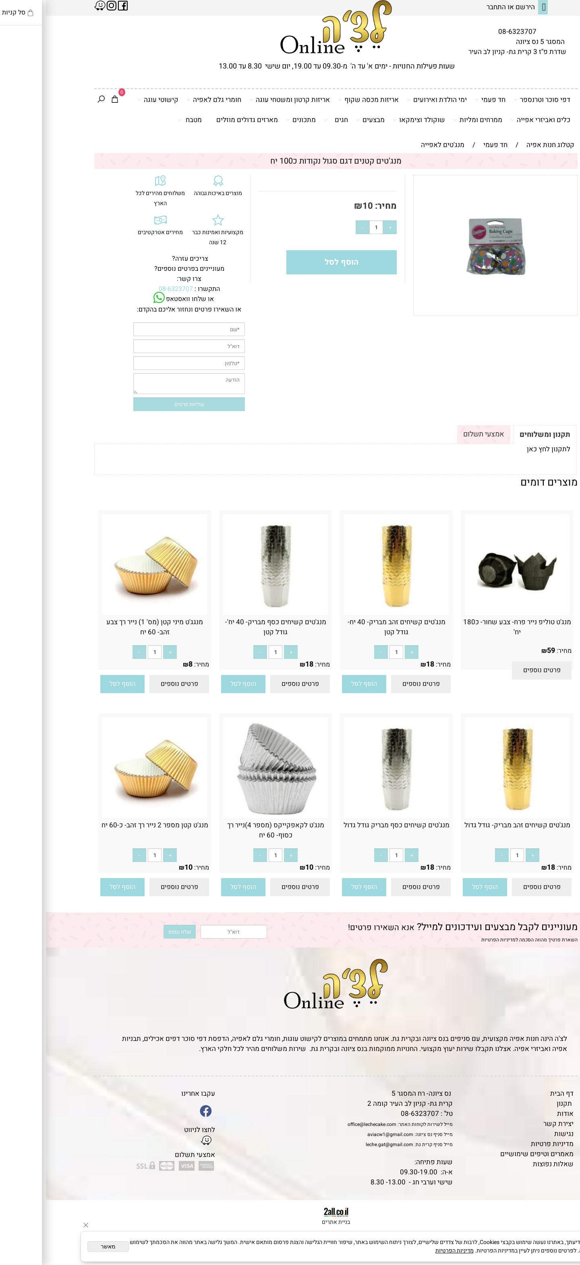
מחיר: (339, 205)
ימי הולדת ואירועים (391, 99)
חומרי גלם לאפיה (168, 99)
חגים (290, 119)
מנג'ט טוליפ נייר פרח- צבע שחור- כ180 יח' (471, 627)
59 (505, 650)
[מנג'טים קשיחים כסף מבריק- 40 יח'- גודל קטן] (229, 613)
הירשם (479, 7)
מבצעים (324, 119)
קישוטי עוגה (112, 99)
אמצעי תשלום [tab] (437, 434)
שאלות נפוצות (507, 1164)
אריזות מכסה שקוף (322, 99)
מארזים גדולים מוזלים (201, 120)
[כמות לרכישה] (330, 227)
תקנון (518, 1104)
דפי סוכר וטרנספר (496, 99)
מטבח (144, 119)
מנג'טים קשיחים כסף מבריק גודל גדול (351, 825)
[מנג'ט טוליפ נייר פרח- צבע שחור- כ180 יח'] (471, 613)
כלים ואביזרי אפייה (494, 119)
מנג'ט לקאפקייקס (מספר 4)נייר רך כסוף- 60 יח (229, 830)
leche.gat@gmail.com (343, 1144)
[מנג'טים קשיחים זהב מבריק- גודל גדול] (471, 816)
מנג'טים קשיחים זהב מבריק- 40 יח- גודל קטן (351, 627)
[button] (318, 684)
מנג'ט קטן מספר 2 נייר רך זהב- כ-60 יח (109, 825)
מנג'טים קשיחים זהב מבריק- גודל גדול (471, 825)
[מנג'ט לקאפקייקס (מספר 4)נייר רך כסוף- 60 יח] (229, 816)
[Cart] (68, 100)
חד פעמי (444, 99)
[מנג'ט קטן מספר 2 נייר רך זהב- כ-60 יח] (108, 816)
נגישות (518, 1134)
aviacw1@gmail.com (344, 1134)
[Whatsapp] (561, 1246)
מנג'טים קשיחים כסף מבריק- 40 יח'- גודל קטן (229, 627)
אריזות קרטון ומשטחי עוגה (243, 99)
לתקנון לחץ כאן (502, 449)
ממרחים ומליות (431, 119)
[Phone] (561, 1209)
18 (384, 664)
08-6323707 (471, 32)
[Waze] (561, 1228)
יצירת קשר (512, 1124)
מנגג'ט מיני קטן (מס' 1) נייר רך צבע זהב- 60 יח (108, 627)
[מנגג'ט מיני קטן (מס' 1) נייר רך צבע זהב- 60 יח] (108, 613)
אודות (519, 1114)
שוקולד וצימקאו (373, 119)
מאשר (62, 1246)
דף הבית (516, 1093)
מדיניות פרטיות (506, 1144)
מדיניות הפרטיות (452, 939)
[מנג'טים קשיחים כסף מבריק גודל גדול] (350, 816)
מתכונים (255, 119)
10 (322, 205)
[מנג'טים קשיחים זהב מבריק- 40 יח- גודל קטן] (350, 613)
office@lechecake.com (326, 1124)
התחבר (450, 7)
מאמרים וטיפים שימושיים (491, 1154)
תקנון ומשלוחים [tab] (499, 434)
